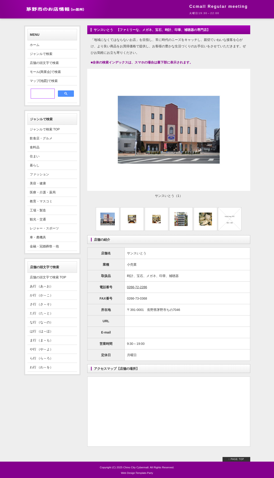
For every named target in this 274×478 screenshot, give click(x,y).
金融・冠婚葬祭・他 (44, 246)
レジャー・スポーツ (44, 228)
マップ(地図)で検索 (44, 81)
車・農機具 (38, 237)
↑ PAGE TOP (236, 459)
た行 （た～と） (41, 313)
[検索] (42, 94)
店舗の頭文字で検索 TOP (48, 277)
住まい (34, 156)
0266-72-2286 (137, 287)
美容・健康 (38, 183)
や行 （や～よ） (41, 349)
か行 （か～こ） (41, 295)
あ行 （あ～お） (41, 286)
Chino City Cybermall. (136, 467)
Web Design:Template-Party (137, 473)
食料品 (34, 147)
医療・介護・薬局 (43, 192)
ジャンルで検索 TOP (45, 129)
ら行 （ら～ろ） (41, 358)
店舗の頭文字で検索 (44, 63)
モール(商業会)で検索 (45, 72)
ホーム (34, 45)
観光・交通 (38, 219)
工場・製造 (38, 210)
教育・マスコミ (41, 201)
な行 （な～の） (41, 322)
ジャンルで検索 (41, 54)
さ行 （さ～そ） (41, 304)
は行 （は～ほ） (41, 331)
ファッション (39, 174)
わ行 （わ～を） (41, 367)
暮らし (34, 165)
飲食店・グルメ (41, 138)
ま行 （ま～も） (41, 340)
